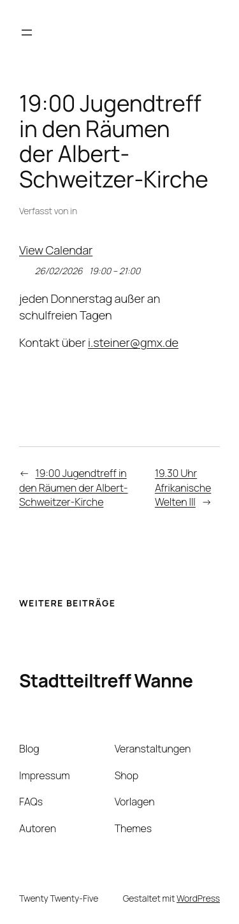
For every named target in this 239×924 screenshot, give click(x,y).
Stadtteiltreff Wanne (106, 680)
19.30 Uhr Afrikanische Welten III (183, 487)
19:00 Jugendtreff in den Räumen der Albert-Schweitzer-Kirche (73, 487)
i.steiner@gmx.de (133, 342)
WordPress (198, 898)
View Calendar (55, 250)
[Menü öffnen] (26, 32)
